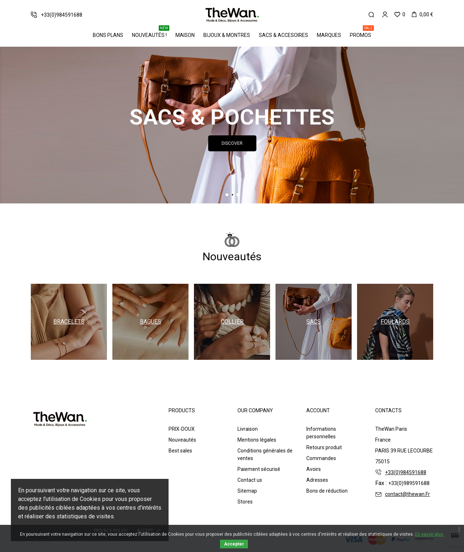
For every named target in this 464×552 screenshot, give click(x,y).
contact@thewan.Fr (407, 494)
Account (318, 410)
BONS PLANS (108, 35)
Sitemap (247, 491)
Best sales (180, 451)
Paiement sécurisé (258, 469)
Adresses (317, 480)
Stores (245, 502)
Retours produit (324, 447)
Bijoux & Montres (226, 35)
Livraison (247, 429)
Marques (329, 35)
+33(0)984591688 (405, 472)
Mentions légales (256, 440)
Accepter (234, 544)
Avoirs (313, 469)
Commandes (321, 458)
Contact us (249, 480)
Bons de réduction (327, 491)
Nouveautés (182, 440)
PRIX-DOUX (182, 429)
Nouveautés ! (150, 32)
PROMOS (362, 32)
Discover (271, 143)
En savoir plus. (429, 534)
